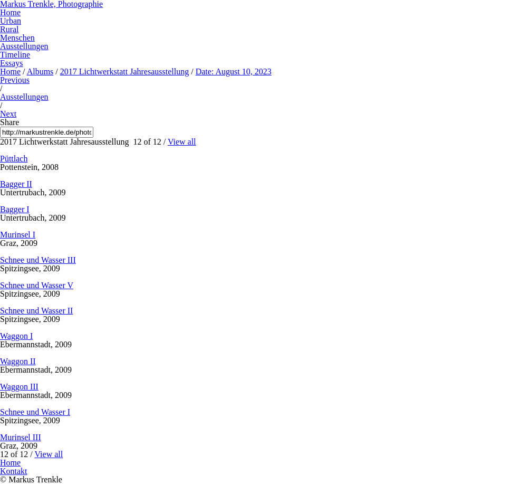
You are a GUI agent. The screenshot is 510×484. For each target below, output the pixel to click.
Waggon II (18, 361)
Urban (10, 20)
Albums (40, 71)
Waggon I (16, 335)
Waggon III (19, 386)
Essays (11, 63)
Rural (9, 29)
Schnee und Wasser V (36, 285)
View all (182, 141)
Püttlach (13, 158)
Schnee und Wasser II (36, 310)
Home (10, 12)
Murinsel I (17, 234)
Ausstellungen (24, 46)
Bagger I (15, 209)
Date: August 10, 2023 (234, 71)
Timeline (15, 54)
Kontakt (13, 471)
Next (8, 113)
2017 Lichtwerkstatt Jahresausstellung (124, 71)
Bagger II (16, 183)
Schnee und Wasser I (35, 411)
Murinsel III (20, 437)
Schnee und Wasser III (38, 259)
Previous (15, 79)
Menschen (17, 37)
